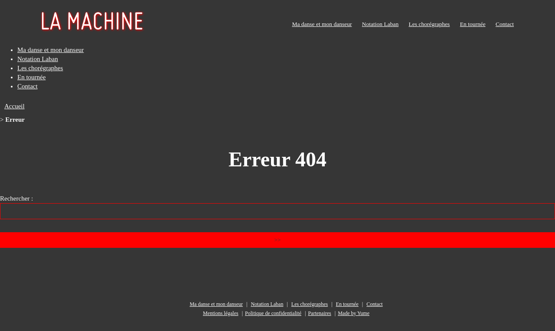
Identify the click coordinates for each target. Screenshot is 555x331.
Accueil (14, 106)
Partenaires (319, 313)
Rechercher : (16, 198)
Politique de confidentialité (273, 313)
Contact (505, 24)
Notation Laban (380, 24)
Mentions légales (220, 313)
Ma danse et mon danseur (322, 24)
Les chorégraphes (429, 24)
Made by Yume (353, 313)
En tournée (473, 24)
